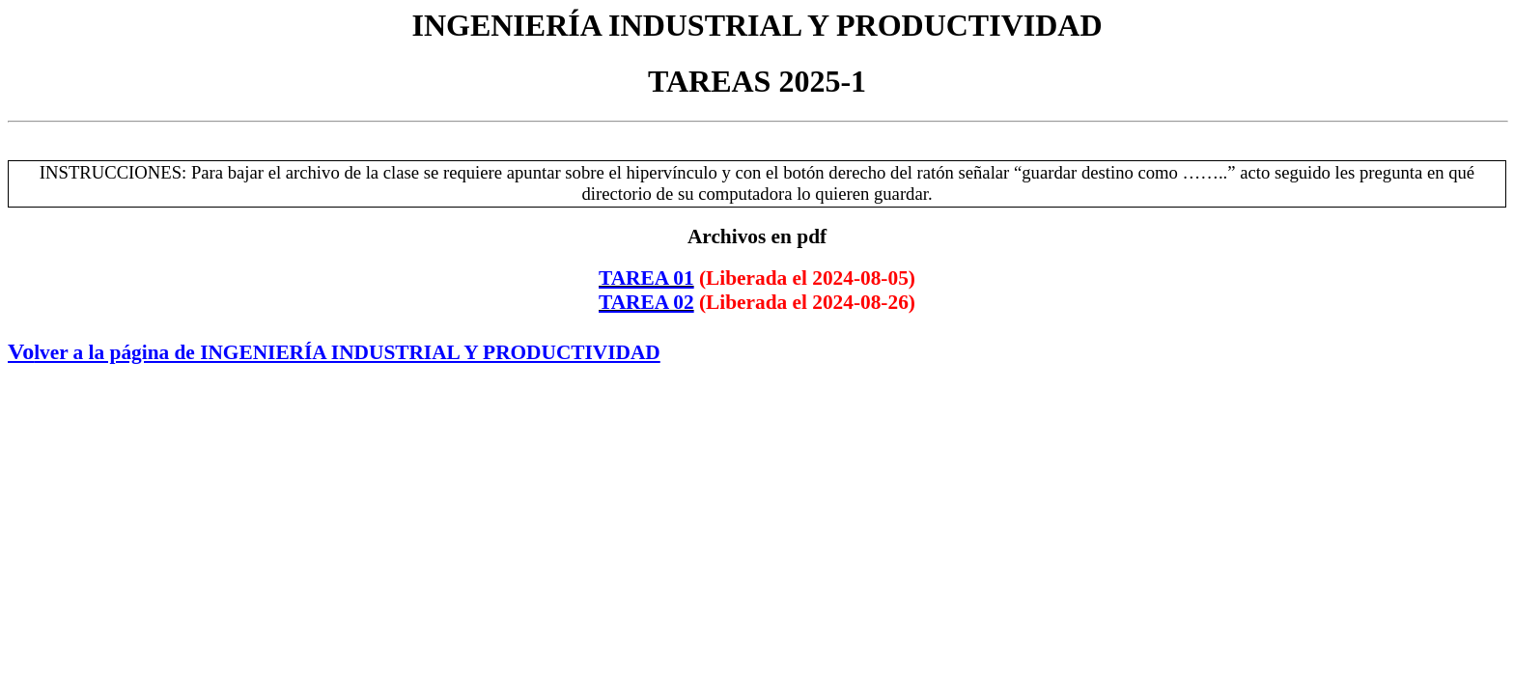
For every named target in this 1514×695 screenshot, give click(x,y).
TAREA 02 (646, 302)
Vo (334, 351)
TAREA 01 (646, 278)
